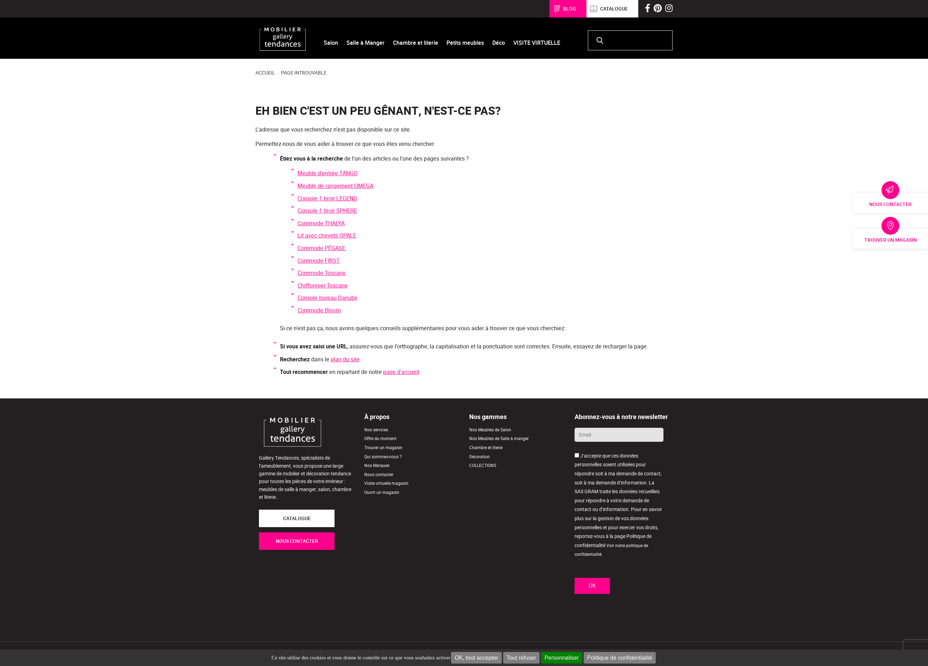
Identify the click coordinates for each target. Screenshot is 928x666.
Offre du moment (380, 438)
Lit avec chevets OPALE (326, 236)
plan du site (345, 359)
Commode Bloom (319, 310)
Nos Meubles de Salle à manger (499, 438)
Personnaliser (561, 658)
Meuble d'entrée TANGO (327, 173)
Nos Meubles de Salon (490, 430)
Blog (569, 8)
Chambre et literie (485, 448)
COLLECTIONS (482, 465)
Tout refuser (521, 658)
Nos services (376, 430)
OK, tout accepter (476, 658)
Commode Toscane (321, 273)
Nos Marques (376, 465)
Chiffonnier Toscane (322, 286)
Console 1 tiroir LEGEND (327, 198)
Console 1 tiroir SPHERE (327, 211)
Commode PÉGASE (321, 248)
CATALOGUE (297, 518)
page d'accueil (401, 372)
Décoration (479, 457)
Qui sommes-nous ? (383, 457)
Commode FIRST (318, 261)
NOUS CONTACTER (297, 541)
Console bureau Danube (327, 298)
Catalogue (614, 8)
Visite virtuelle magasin (386, 483)
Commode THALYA (321, 223)
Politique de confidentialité (619, 658)
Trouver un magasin (890, 239)
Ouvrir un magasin (381, 492)
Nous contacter (890, 204)
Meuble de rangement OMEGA (335, 186)
